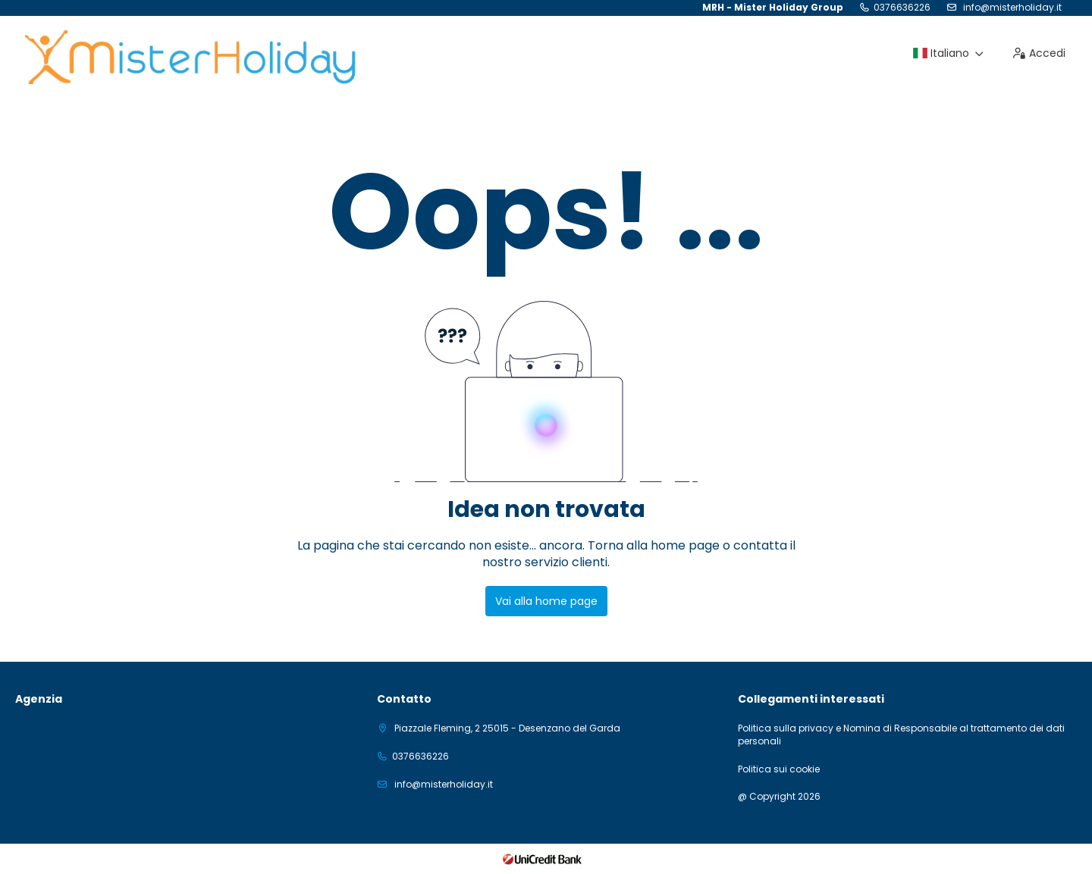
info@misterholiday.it (1011, 7)
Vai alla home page (546, 601)
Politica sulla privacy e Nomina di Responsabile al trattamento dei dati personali (901, 734)
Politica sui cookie (779, 769)
